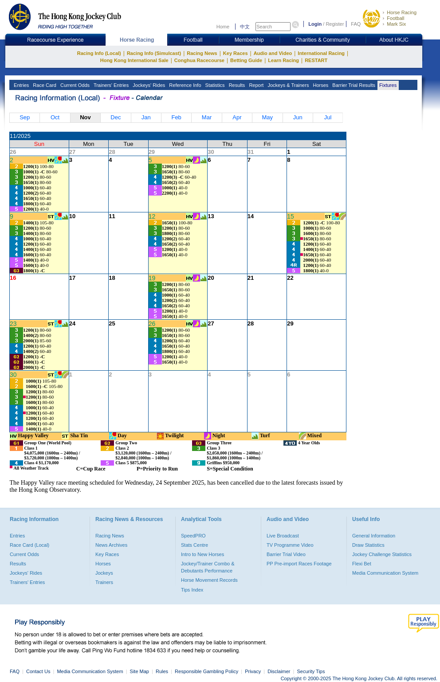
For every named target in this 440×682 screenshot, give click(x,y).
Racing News (202, 53)
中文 (245, 26)
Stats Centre (194, 545)
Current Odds (74, 85)
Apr (236, 117)
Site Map (139, 671)
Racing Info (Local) (99, 53)
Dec (115, 117)
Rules (162, 671)
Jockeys (104, 573)
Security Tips (311, 671)
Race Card (43, 85)
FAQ (356, 24)
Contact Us (38, 671)
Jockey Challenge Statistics (382, 554)
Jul (328, 117)
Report (255, 85)
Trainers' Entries (110, 85)
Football (395, 18)
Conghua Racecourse (199, 60)
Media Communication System (385, 573)
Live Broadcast (283, 535)
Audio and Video (273, 53)
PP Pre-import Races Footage (299, 563)
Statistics (214, 85)
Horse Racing (401, 12)
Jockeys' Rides (148, 85)
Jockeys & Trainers (287, 85)
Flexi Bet (361, 563)
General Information (373, 535)
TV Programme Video (290, 545)
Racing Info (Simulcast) (154, 53)
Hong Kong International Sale (134, 60)
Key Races (235, 53)
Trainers (104, 582)
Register (335, 24)
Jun (297, 117)
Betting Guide (246, 60)
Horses (319, 85)
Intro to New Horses (202, 554)
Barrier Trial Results (353, 85)
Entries (20, 85)
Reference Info (184, 85)
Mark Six (396, 24)
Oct (55, 117)
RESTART (316, 60)
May (267, 117)
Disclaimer (278, 671)
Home (222, 26)
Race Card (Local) (29, 545)
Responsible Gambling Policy (206, 671)
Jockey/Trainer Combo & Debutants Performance (208, 567)
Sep (25, 117)
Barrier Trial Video (286, 554)
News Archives (111, 545)
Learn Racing (283, 60)
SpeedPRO (193, 535)
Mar (207, 117)
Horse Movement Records (209, 580)
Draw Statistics (368, 545)
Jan (146, 117)
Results (236, 85)
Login (315, 24)
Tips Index (192, 589)
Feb (176, 117)
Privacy (253, 671)
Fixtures (387, 85)
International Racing (321, 53)
